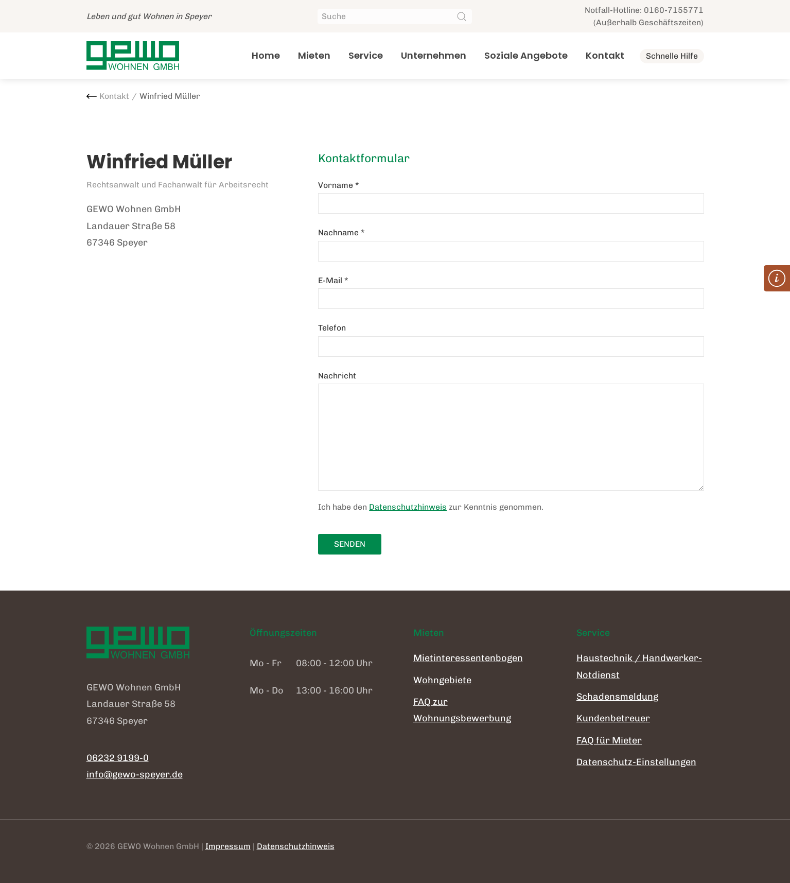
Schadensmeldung (617, 696)
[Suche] (395, 16)
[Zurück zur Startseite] (132, 55)
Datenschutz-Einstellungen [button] (636, 762)
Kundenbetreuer (613, 718)
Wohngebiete (442, 680)
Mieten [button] (314, 55)
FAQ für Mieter (609, 740)
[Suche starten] (461, 16)
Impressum (228, 846)
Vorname (338, 185)
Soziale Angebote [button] (526, 55)
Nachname (341, 232)
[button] (777, 278)
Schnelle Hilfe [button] (672, 56)
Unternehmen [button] (433, 55)
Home (266, 55)
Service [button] (365, 55)
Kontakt (605, 55)
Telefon (332, 328)
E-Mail (333, 280)
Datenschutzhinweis (408, 507)
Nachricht (337, 375)
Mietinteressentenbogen (468, 658)
